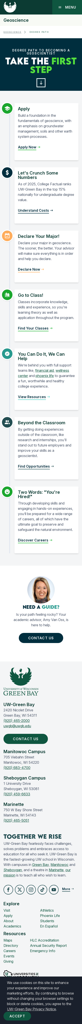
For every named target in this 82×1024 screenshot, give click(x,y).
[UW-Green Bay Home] (10, 7)
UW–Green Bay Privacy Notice (31, 1009)
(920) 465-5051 (16, 820)
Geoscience (16, 20)
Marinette (56, 870)
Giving (8, 961)
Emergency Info (42, 951)
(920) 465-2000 (16, 720)
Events (8, 956)
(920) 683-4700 (16, 767)
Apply (8, 915)
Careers (9, 951)
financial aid (44, 370)
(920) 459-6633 (16, 794)
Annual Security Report (48, 945)
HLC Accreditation (44, 940)
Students (47, 921)
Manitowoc (59, 864)
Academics (12, 926)
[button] (41, 82)
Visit (6, 910)
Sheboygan (12, 870)
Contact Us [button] (42, 638)
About (8, 921)
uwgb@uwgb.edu (17, 726)
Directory (10, 945)
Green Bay (40, 864)
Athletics (47, 910)
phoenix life (45, 376)
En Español (49, 926)
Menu (67, 7)
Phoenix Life (50, 915)
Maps (7, 940)
